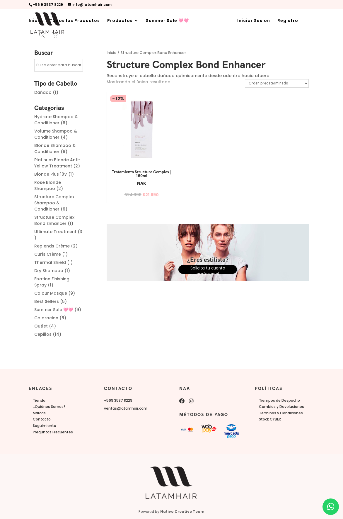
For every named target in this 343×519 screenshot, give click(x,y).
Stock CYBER (270, 419)
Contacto (42, 419)
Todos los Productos (75, 20)
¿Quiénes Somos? (49, 406)
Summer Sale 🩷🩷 (167, 20)
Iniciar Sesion (253, 20)
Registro (287, 20)
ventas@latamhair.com (125, 408)
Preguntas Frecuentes (53, 432)
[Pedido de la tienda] (277, 83)
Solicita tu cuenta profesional (207, 268)
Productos (120, 20)
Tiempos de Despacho (279, 400)
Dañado (43, 92)
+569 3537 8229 (118, 400)
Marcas (39, 413)
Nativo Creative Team (182, 511)
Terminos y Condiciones (281, 413)
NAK (135, 183)
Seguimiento (44, 425)
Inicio (35, 20)
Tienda (39, 400)
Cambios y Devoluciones (281, 406)
